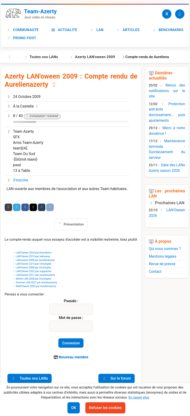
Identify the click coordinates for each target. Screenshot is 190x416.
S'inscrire (20, 180)
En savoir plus (138, 397)
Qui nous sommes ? (165, 248)
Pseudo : (71, 301)
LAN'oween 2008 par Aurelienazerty (35, 260)
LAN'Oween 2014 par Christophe (33, 263)
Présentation (74, 224)
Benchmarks (167, 30)
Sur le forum (116, 378)
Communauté (23, 30)
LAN (97, 30)
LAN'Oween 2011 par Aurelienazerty (35, 275)
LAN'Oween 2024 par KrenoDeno (34, 252)
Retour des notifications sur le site (167, 90)
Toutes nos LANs (29, 378)
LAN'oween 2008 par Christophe (33, 267)
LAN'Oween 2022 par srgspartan (33, 271)
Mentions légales (163, 256)
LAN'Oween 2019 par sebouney (33, 256)
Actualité (64, 30)
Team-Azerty (40, 11)
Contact (155, 271)
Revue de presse (162, 264)
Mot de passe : (71, 317)
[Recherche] (166, 14)
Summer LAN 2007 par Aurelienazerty (36, 282)
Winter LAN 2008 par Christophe (33, 278)
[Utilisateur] (179, 14)
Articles (128, 30)
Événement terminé (44, 116)
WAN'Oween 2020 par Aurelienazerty (36, 286)
